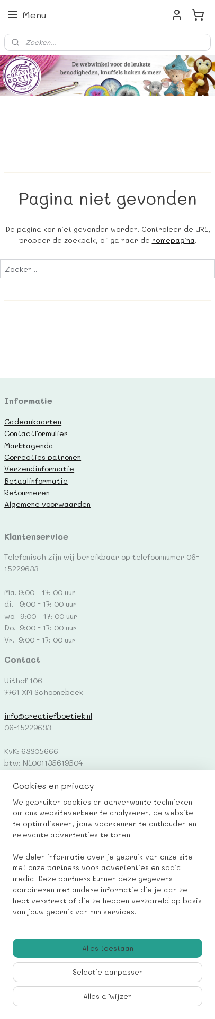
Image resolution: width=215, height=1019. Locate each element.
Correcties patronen (42, 456)
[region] (107, 861)
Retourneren (27, 492)
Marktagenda (28, 445)
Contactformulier (36, 433)
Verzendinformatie (39, 468)
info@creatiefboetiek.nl (48, 715)
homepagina (173, 239)
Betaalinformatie (36, 480)
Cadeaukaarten (32, 421)
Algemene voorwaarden (47, 503)
